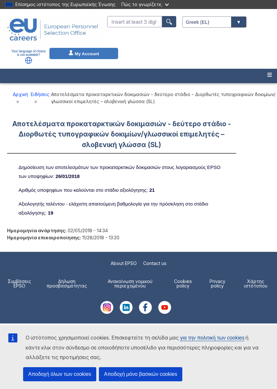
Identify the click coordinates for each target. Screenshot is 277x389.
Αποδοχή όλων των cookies (59, 374)
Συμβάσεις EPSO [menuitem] (19, 283)
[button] (28, 60)
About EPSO (124, 263)
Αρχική (20, 94)
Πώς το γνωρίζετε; (145, 4)
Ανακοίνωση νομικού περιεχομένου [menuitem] (130, 283)
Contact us (155, 263)
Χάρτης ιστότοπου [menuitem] (255, 283)
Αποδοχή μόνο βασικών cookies (140, 374)
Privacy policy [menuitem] (217, 283)
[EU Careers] (52, 29)
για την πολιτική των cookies (212, 337)
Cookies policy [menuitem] (183, 283)
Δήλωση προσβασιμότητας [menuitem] (67, 283)
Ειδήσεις (40, 94)
